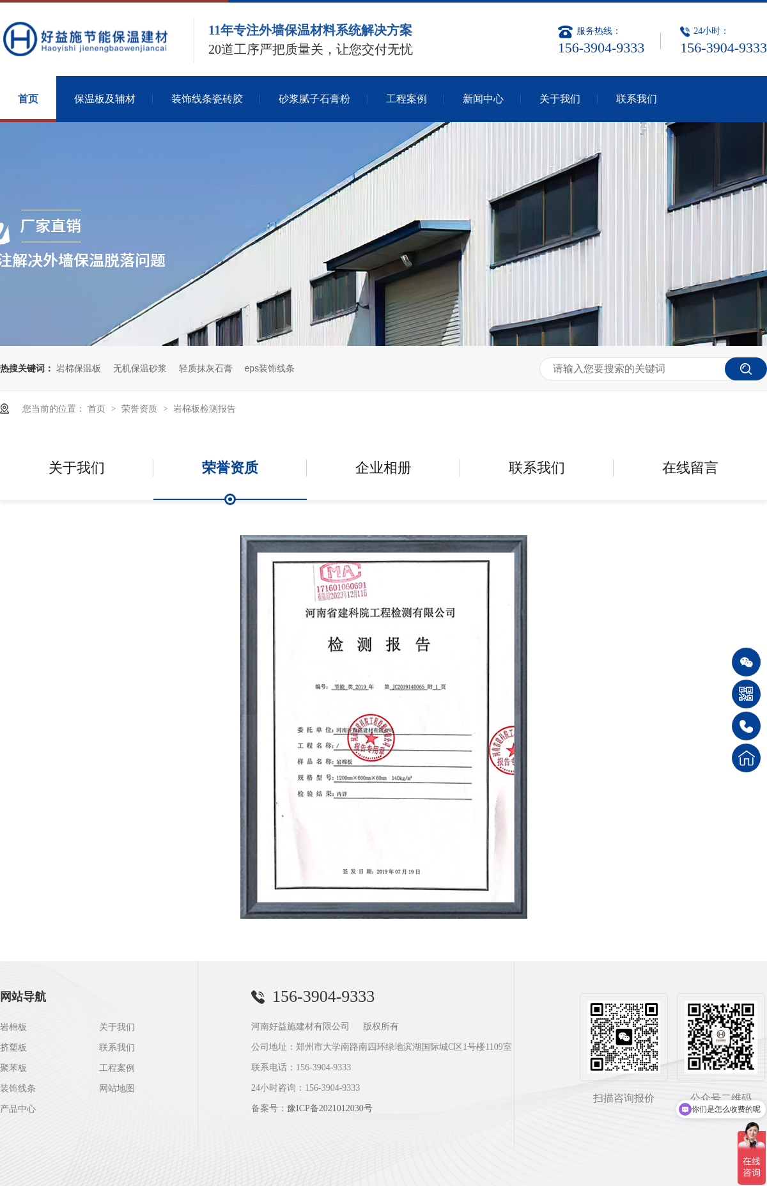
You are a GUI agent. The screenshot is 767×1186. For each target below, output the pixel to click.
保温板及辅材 (105, 98)
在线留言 (690, 468)
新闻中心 (483, 98)
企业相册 (383, 468)
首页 (28, 98)
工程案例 (406, 98)
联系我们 (636, 98)
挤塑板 (13, 1047)
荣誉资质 (140, 408)
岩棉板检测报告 (204, 408)
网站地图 (117, 1088)
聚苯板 (13, 1068)
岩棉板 (13, 1027)
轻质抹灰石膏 (206, 368)
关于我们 (559, 98)
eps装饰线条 (270, 368)
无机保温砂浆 (140, 368)
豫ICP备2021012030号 (330, 1108)
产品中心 (18, 1109)
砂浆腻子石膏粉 (314, 98)
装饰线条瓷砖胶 (207, 98)
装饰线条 (18, 1088)
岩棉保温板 (78, 368)
